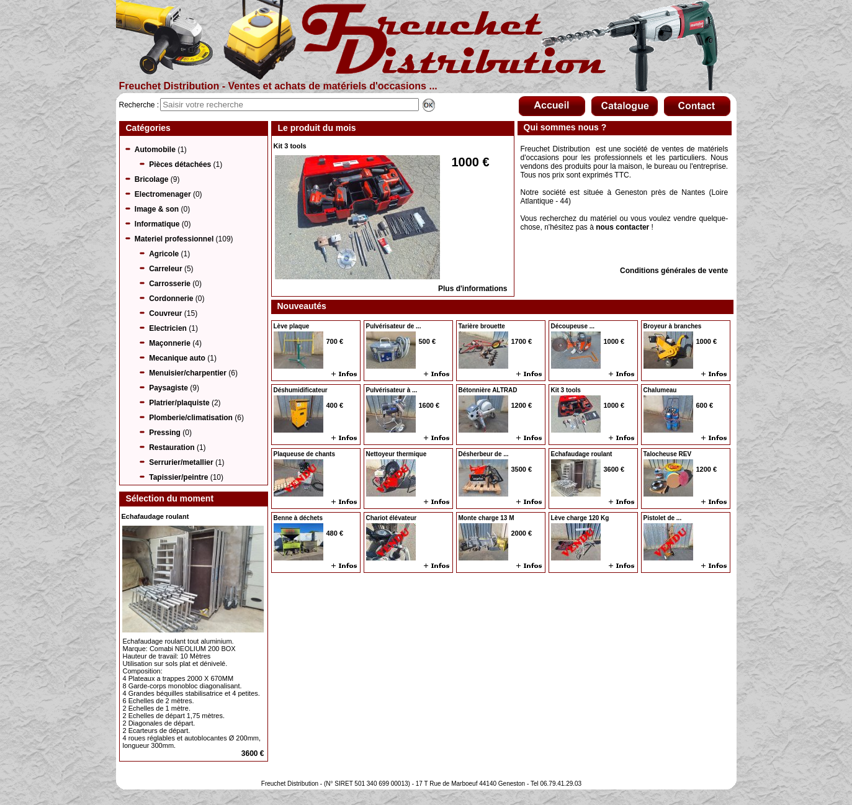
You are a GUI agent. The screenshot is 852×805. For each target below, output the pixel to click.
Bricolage (152, 179)
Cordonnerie (171, 298)
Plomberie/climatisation (191, 417)
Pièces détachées (180, 164)
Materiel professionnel (174, 239)
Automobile (155, 149)
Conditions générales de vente (674, 270)
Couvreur (165, 313)
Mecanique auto (177, 358)
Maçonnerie (170, 343)
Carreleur (165, 268)
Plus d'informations (473, 288)
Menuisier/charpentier (187, 373)
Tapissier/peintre (178, 477)
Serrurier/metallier (181, 462)
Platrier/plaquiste (179, 402)
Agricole (164, 254)
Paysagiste (168, 388)
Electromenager (163, 194)
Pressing (165, 432)
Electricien (168, 328)
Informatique (157, 224)
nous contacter (622, 227)
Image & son (157, 209)
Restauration (171, 447)
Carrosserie (170, 283)
